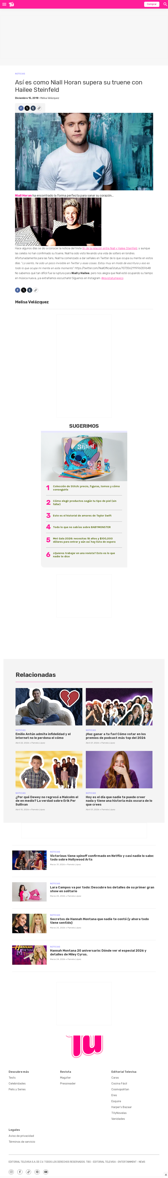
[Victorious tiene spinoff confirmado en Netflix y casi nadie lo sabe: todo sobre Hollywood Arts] (29, 860)
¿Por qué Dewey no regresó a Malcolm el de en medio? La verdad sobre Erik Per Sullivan (47, 800)
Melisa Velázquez (49, 98)
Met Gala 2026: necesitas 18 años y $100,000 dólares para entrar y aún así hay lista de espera (84, 540)
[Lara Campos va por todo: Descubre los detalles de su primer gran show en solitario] (29, 892)
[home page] (11, 4)
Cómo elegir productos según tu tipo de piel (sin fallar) (84, 502)
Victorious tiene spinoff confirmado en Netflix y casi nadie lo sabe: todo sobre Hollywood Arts (102, 858)
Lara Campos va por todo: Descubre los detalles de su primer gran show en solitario (102, 889)
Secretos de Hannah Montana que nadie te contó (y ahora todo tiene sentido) (99, 921)
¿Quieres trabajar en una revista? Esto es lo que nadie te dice (84, 554)
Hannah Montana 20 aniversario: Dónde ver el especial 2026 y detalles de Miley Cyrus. (98, 952)
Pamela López (38, 743)
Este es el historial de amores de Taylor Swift (82, 515)
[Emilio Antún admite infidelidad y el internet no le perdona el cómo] (49, 706)
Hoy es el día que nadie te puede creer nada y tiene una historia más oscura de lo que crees (119, 800)
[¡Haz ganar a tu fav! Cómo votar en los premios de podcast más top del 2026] (119, 706)
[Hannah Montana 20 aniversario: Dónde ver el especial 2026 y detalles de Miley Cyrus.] (29, 955)
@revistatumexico (112, 278)
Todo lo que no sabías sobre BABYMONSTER (82, 527)
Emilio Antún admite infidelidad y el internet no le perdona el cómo (43, 736)
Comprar (152, 4)
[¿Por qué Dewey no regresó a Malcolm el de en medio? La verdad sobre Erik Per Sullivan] (49, 769)
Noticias (20, 73)
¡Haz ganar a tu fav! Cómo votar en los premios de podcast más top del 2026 (116, 736)
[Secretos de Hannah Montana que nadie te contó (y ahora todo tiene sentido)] (29, 923)
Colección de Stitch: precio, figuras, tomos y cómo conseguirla (86, 488)
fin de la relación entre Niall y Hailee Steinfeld (109, 248)
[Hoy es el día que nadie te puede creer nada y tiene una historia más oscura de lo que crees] (119, 769)
